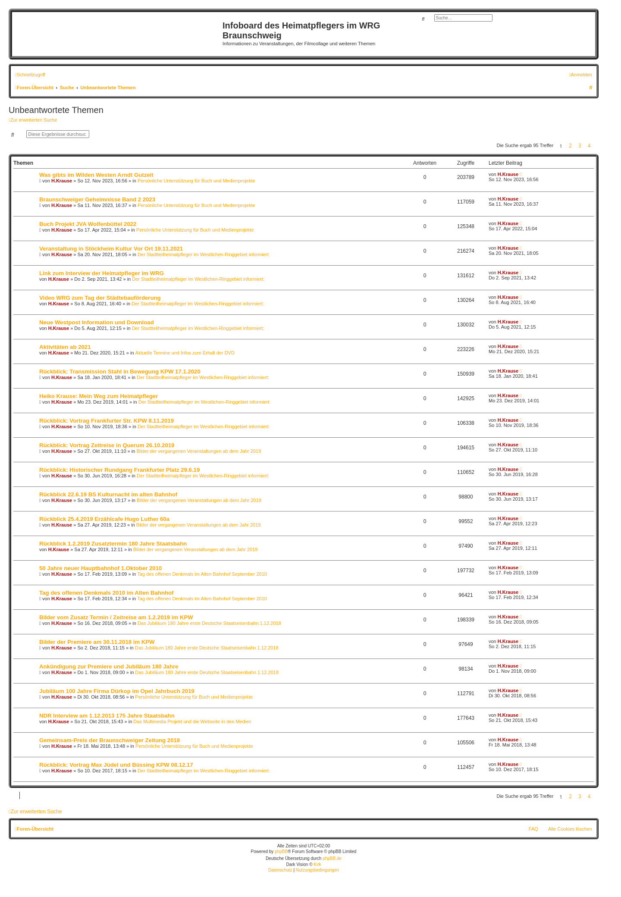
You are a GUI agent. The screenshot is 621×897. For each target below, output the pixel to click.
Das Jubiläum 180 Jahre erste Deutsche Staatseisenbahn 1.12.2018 (209, 623)
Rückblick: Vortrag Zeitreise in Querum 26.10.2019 (106, 445)
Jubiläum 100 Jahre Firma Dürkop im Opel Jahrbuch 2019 (116, 691)
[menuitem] (580, 74)
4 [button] (589, 145)
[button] (597, 146)
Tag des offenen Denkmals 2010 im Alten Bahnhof (106, 593)
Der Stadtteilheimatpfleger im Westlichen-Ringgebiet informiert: (204, 254)
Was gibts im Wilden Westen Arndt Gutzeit (96, 175)
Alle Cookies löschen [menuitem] (570, 828)
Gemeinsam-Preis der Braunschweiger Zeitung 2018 (109, 740)
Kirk (317, 864)
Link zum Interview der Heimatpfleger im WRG (101, 273)
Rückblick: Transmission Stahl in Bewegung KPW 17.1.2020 (120, 371)
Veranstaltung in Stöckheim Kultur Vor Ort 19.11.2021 (111, 248)
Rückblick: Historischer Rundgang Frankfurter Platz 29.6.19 (119, 470)
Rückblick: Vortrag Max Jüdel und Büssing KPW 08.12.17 (116, 765)
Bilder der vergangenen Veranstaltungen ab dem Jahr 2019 (198, 451)
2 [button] (570, 145)
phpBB (281, 851)
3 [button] (579, 145)
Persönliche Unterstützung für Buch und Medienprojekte (196, 180)
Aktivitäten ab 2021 (65, 347)
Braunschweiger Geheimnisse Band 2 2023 (97, 199)
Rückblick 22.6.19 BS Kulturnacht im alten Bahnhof (108, 494)
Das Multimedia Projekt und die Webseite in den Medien (192, 721)
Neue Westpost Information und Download (96, 322)
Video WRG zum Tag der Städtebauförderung (100, 298)
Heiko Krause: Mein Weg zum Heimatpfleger (98, 396)
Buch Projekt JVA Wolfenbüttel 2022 (87, 224)
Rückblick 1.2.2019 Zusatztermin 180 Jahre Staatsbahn (113, 543)
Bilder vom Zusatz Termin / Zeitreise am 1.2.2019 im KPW (116, 617)
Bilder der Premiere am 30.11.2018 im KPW (97, 642)
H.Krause (61, 180)
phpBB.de (332, 858)
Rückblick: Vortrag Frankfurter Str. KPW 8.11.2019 (106, 420)
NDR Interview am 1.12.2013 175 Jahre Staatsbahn (107, 715)
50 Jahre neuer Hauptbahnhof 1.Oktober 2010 (100, 568)
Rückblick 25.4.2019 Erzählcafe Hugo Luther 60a (104, 519)
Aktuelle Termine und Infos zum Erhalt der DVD (185, 352)
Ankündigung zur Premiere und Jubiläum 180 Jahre (108, 666)
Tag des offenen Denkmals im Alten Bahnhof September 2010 (202, 574)
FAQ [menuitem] (533, 828)
